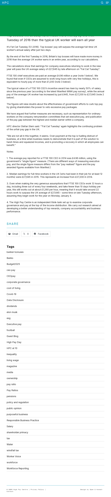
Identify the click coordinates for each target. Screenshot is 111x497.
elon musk (12, 312)
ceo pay (11, 270)
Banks (10, 258)
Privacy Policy (37, 489)
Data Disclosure (15, 300)
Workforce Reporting (18, 468)
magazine (12, 366)
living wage (13, 360)
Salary (10, 426)
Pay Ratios (12, 390)
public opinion (14, 408)
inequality (12, 354)
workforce (12, 462)
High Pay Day (14, 342)
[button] (107, 2)
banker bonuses (15, 252)
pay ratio (11, 384)
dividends (12, 306)
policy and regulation (18, 402)
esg (8, 318)
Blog (38, 23)
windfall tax (13, 450)
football (11, 330)
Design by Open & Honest (91, 489)
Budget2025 (13, 264)
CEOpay (11, 276)
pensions (11, 396)
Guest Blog (12, 336)
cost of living (13, 288)
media (10, 372)
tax (8, 438)
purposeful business (17, 414)
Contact (10, 491)
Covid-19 (11, 294)
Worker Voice (14, 456)
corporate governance (18, 282)
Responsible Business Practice (23, 420)
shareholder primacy (17, 432)
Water (10, 444)
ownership (12, 378)
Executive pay (14, 324)
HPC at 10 (12, 348)
